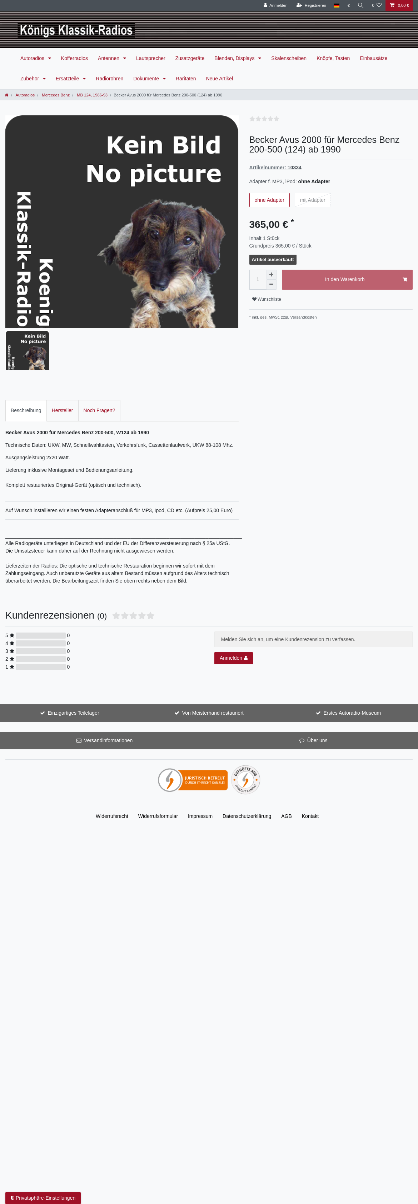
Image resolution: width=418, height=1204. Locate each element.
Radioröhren (109, 78)
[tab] (26, 361)
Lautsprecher (150, 58)
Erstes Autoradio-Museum (352, 663)
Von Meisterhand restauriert (213, 663)
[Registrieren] (311, 5)
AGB (286, 767)
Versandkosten (303, 317)
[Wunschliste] (376, 5)
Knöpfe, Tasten (333, 58)
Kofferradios (74, 58)
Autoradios (33, 58)
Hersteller (62, 361)
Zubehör (30, 78)
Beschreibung (26, 361)
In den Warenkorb (366, 279)
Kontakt (310, 767)
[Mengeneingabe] (258, 280)
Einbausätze (373, 58)
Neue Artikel (219, 78)
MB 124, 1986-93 (92, 95)
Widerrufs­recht (112, 767)
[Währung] (349, 5)
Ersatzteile (68, 78)
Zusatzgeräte (190, 58)
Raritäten (186, 78)
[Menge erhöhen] (272, 275)
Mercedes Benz (55, 95)
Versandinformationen (108, 691)
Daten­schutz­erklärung (247, 767)
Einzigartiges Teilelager (73, 663)
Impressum (200, 767)
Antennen (109, 58)
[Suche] (361, 5)
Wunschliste (266, 299)
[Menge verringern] (272, 285)
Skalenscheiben (289, 58)
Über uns (317, 691)
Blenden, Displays (235, 58)
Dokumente (146, 78)
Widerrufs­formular (158, 767)
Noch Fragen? (99, 361)
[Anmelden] (276, 5)
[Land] (336, 5)
